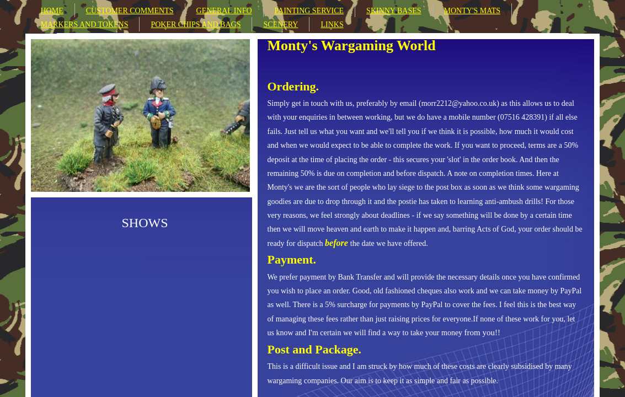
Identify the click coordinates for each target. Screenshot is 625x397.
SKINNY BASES (393, 11)
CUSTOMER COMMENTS (130, 11)
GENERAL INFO (224, 11)
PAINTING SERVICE (309, 11)
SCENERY (280, 24)
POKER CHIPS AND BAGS (196, 24)
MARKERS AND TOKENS (85, 24)
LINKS (331, 24)
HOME (52, 11)
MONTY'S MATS (472, 11)
